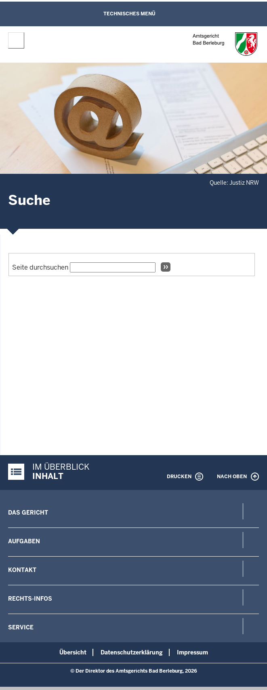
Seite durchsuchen (40, 267)
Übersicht (72, 652)
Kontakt (22, 570)
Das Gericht (28, 512)
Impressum (192, 652)
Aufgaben (24, 541)
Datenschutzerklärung (132, 652)
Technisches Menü (129, 14)
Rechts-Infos (30, 598)
